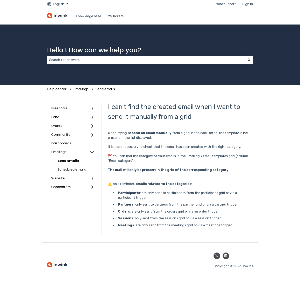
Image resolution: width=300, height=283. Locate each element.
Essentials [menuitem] (59, 108)
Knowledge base (88, 16)
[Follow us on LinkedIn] (226, 256)
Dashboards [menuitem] (61, 143)
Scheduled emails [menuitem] (72, 169)
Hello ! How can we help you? (94, 50)
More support (226, 4)
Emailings (81, 89)
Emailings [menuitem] (58, 152)
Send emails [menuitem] (68, 160)
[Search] (249, 60)
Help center (57, 89)
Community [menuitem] (60, 134)
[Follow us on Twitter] (217, 256)
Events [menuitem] (56, 125)
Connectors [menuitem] (61, 187)
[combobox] (146, 60)
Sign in (247, 4)
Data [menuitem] (55, 117)
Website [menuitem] (58, 178)
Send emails (105, 89)
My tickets (116, 16)
